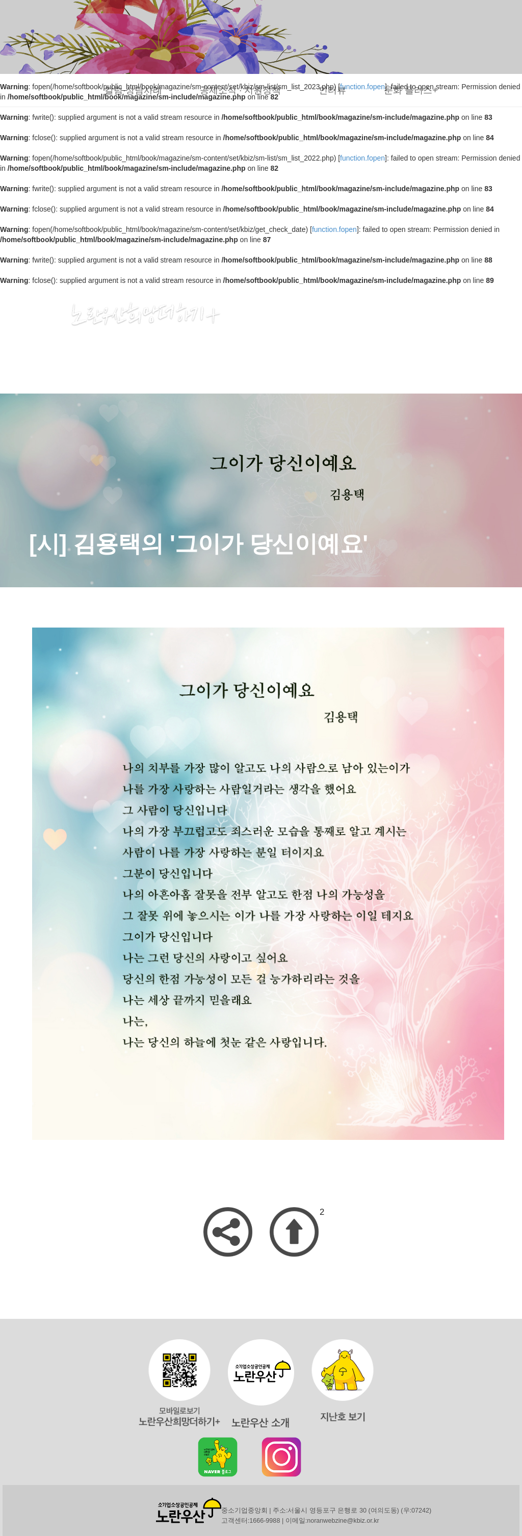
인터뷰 (332, 90)
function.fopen (362, 158)
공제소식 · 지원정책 (240, 90)
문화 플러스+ (411, 90)
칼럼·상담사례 (133, 90)
